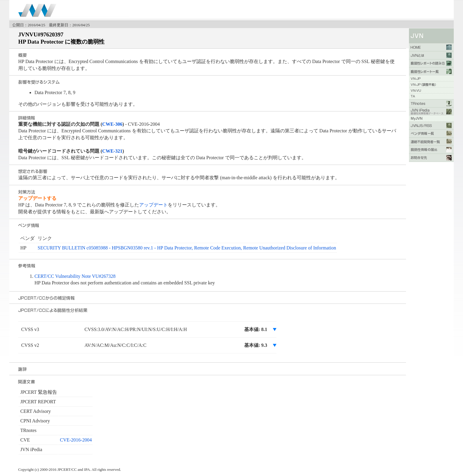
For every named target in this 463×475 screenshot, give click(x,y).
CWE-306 (112, 124)
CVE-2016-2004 (76, 439)
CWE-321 (112, 151)
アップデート (153, 204)
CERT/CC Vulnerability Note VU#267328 (75, 276)
